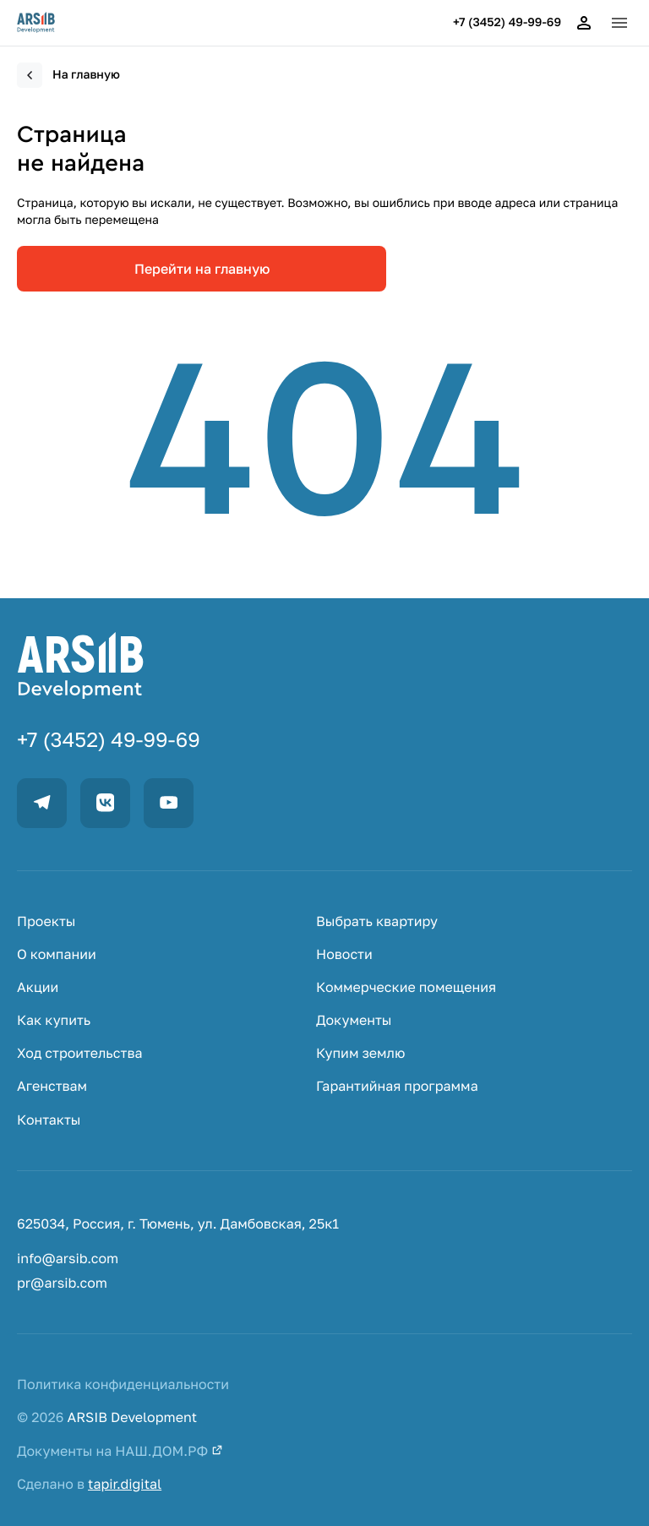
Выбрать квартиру (377, 921)
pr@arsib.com (62, 1283)
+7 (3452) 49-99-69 (507, 23)
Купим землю (360, 1053)
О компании (56, 954)
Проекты (46, 921)
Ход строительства (79, 1053)
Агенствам (52, 1086)
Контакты (49, 1120)
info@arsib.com (67, 1259)
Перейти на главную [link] (202, 268)
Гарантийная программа (397, 1086)
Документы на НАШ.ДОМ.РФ (120, 1451)
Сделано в (89, 1484)
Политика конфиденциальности (123, 1384)
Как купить (53, 1020)
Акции (37, 987)
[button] (619, 22)
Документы (354, 1020)
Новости (344, 954)
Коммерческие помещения (406, 987)
